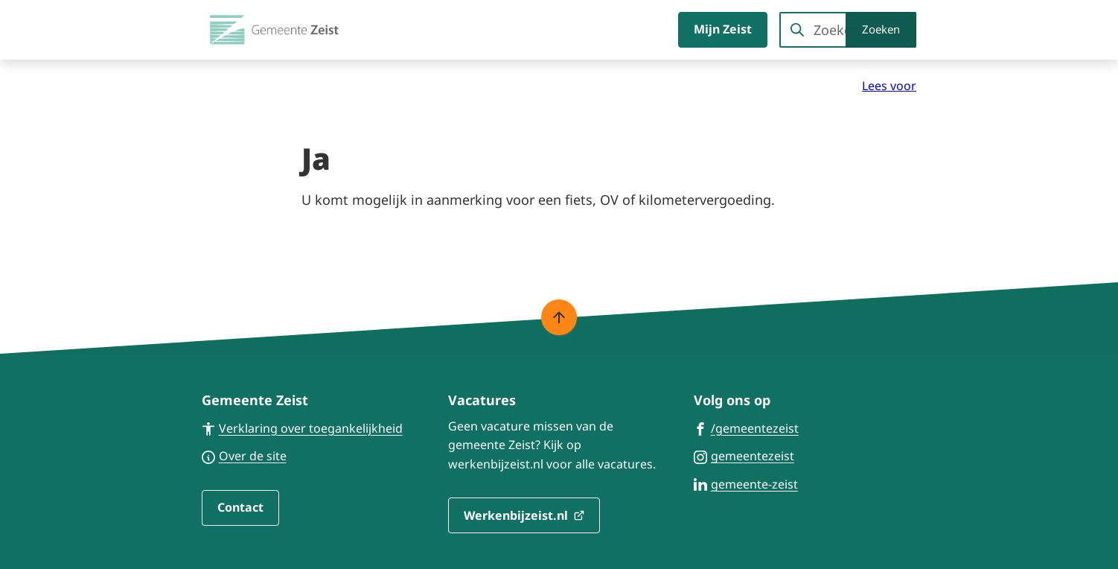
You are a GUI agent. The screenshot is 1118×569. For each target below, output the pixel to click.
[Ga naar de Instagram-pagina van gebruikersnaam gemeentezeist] (744, 455)
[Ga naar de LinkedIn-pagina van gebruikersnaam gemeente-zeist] (746, 483)
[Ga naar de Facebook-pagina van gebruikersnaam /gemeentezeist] (746, 427)
